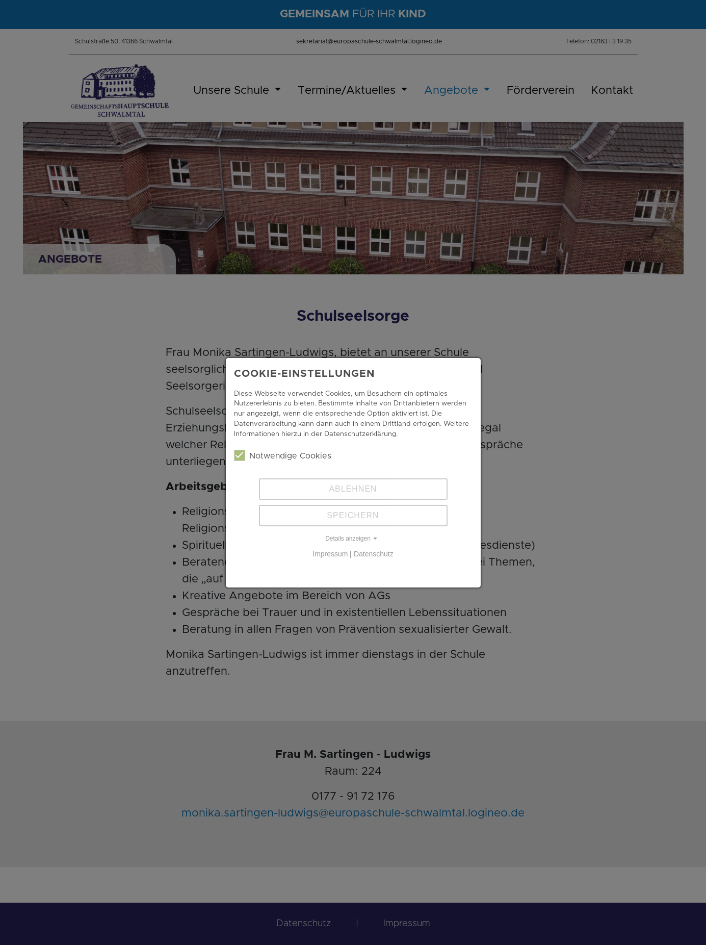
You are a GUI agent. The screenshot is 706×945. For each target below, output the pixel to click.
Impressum (330, 554)
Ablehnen (353, 488)
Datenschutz (374, 554)
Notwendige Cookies (282, 455)
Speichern (353, 515)
